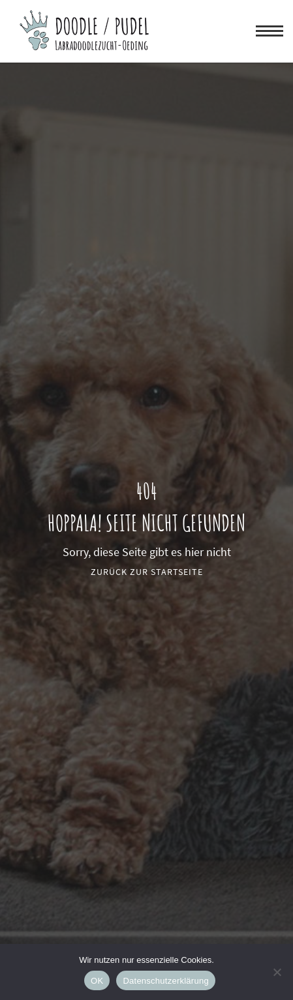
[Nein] (276, 971)
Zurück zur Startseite (147, 572)
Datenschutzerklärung (165, 981)
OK (97, 981)
